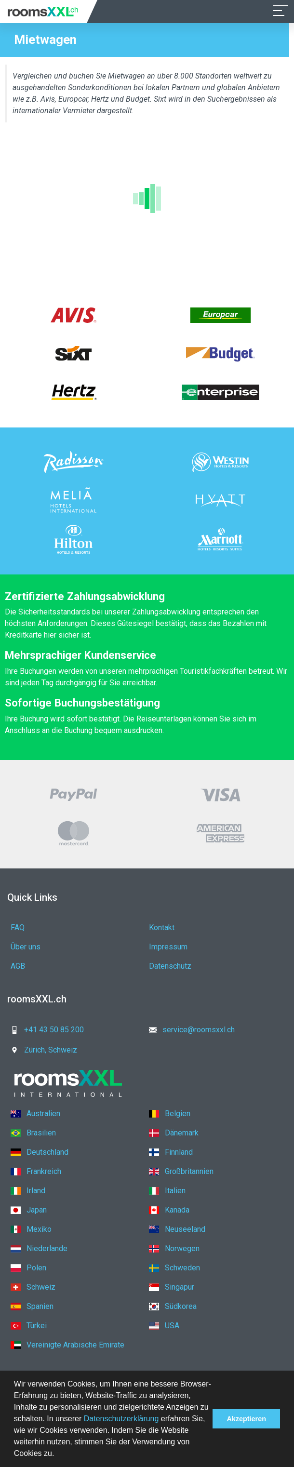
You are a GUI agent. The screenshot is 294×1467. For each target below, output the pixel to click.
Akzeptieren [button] (246, 1419)
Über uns (25, 946)
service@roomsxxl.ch (189, 1029)
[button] (57, 1454)
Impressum (168, 946)
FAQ (18, 927)
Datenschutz (170, 966)
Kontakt (161, 927)
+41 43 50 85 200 (44, 1029)
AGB (18, 966)
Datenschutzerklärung (121, 1418)
